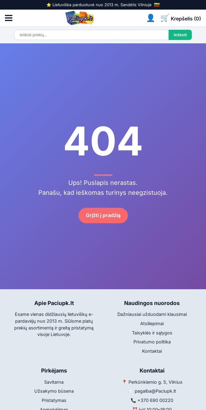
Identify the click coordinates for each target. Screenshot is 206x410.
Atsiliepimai (152, 323)
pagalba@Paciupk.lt (155, 391)
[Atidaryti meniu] (8, 18)
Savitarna (54, 382)
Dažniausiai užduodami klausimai (152, 314)
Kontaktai (152, 351)
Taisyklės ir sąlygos (152, 332)
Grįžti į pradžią (103, 215)
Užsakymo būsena (54, 391)
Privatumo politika (152, 341)
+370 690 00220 (155, 400)
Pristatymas (54, 400)
